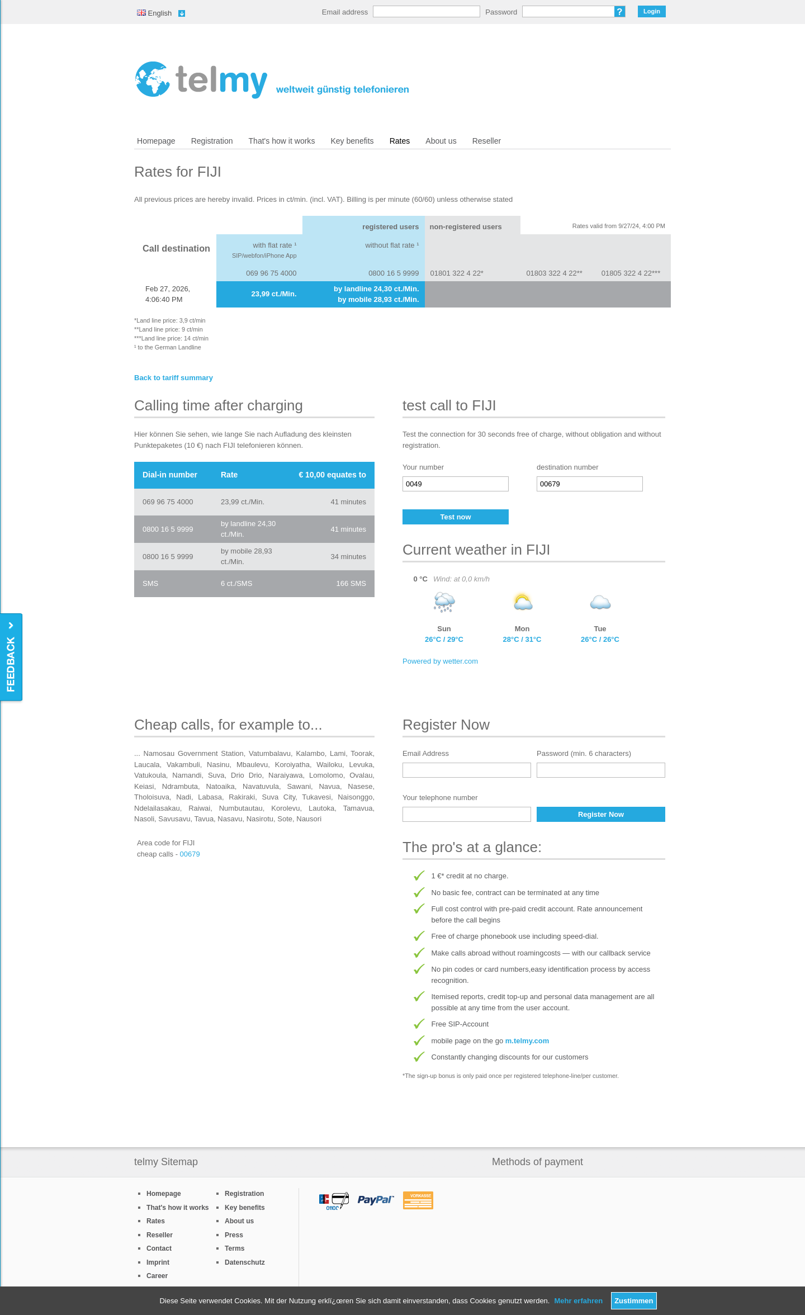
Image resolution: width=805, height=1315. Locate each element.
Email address (345, 12)
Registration (212, 140)
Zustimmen (633, 1301)
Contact (159, 1248)
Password (501, 12)
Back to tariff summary (173, 377)
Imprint (157, 1262)
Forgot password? (620, 11)
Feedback (12, 658)
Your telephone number (440, 797)
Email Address (425, 753)
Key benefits (351, 140)
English (154, 13)
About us (440, 140)
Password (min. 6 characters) (584, 753)
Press (234, 1235)
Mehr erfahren (578, 1301)
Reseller (486, 140)
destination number (568, 467)
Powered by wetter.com (440, 661)
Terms (234, 1248)
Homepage (156, 140)
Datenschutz (245, 1262)
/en (272, 80)
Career (157, 1276)
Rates (400, 140)
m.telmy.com (527, 1041)
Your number (423, 467)
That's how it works (282, 140)
